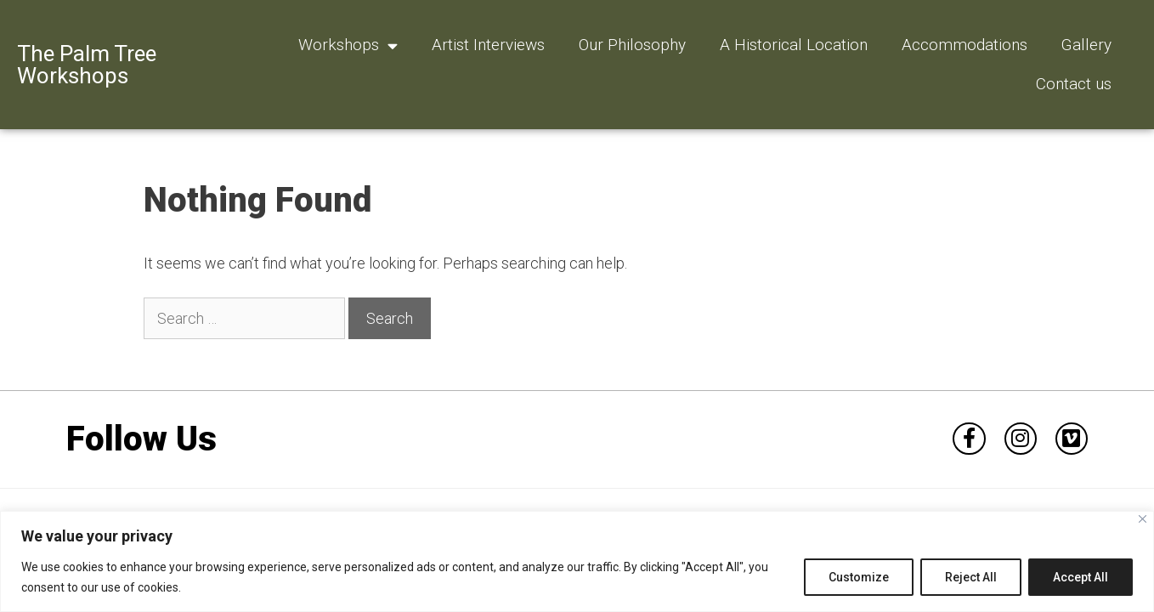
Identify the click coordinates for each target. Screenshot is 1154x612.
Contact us (1074, 84)
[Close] (1142, 519)
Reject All (971, 577)
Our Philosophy (632, 44)
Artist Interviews (488, 44)
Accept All (1080, 577)
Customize (859, 577)
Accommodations (964, 44)
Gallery (1086, 44)
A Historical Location (794, 44)
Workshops (348, 45)
